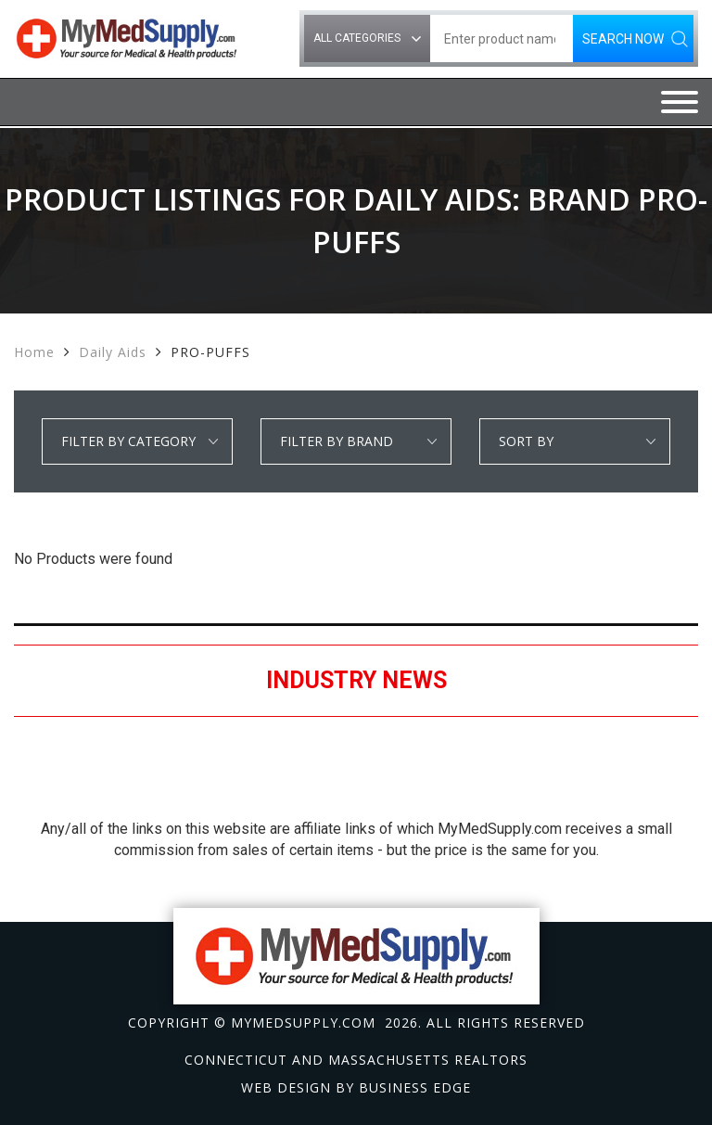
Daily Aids (112, 352)
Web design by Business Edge (356, 1087)
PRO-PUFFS (210, 352)
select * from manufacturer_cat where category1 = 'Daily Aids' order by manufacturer (356, 441)
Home (34, 352)
